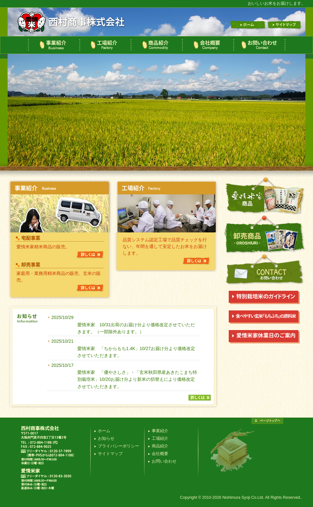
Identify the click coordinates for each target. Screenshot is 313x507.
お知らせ (106, 438)
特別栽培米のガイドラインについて (264, 297)
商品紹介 (156, 45)
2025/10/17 (62, 365)
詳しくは (90, 255)
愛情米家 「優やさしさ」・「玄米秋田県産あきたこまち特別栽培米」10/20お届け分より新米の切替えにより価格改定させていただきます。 (137, 379)
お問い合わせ (259, 45)
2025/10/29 (62, 317)
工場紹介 (105, 45)
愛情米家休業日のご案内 (264, 336)
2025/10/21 (62, 341)
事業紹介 (53, 45)
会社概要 (207, 45)
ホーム (247, 24)
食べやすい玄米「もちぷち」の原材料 (264, 317)
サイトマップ (284, 24)
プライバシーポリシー (118, 446)
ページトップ (267, 421)
